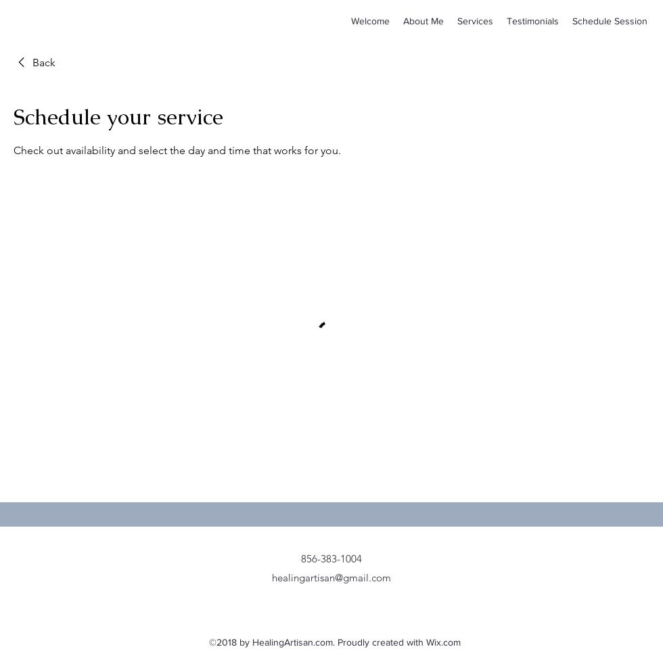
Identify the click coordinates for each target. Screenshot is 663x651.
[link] (34, 62)
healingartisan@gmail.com (331, 577)
